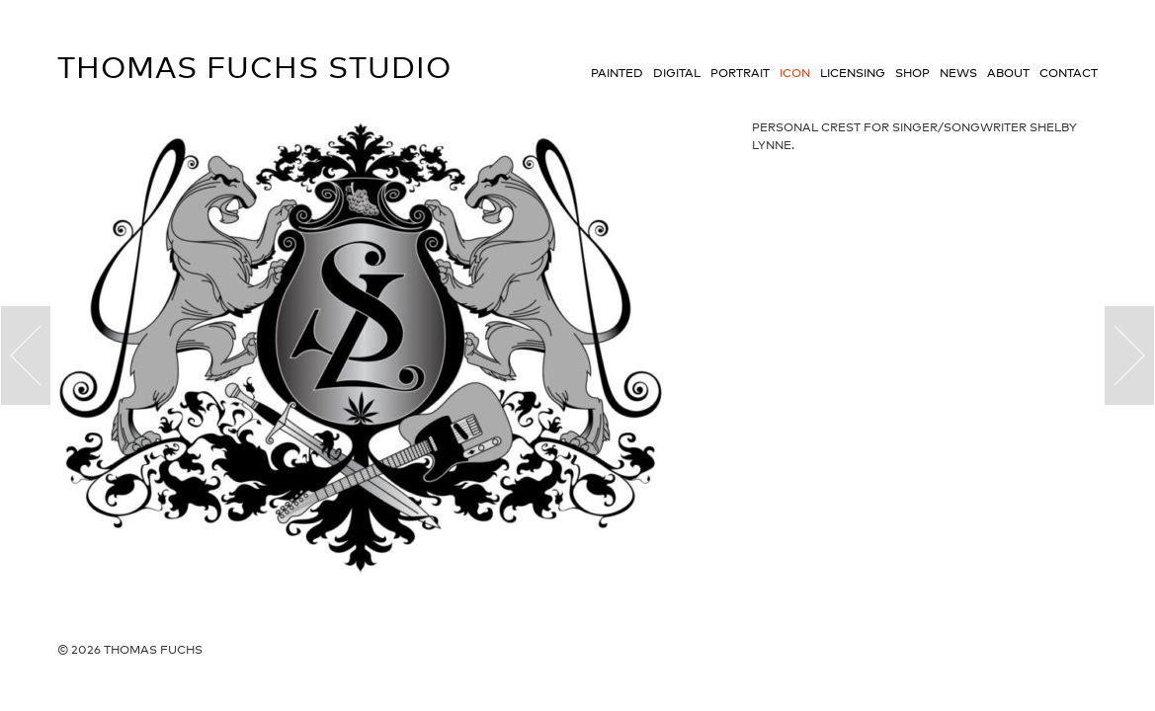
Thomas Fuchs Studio (254, 67)
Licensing (852, 73)
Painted (617, 73)
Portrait (740, 73)
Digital (677, 73)
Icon (795, 73)
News (958, 73)
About (1008, 73)
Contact (1068, 73)
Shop (912, 73)
